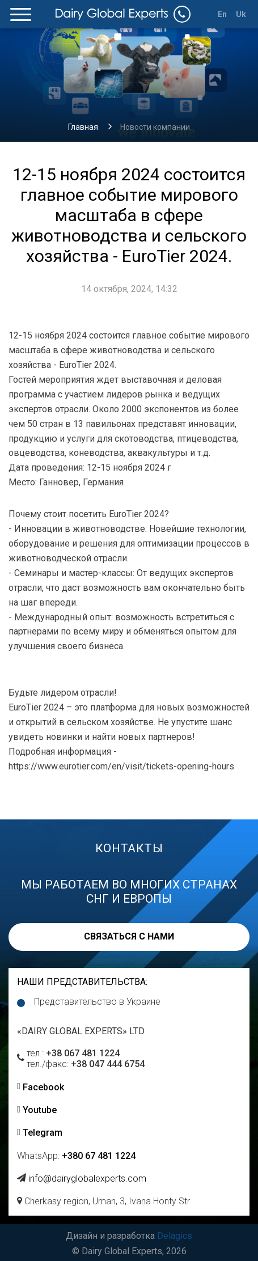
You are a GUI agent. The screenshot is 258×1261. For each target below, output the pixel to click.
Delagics (174, 1235)
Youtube (40, 1110)
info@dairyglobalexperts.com (87, 1178)
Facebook (43, 1087)
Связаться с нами (129, 936)
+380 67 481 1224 (99, 1155)
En (222, 14)
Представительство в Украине (97, 1001)
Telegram (42, 1132)
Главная (83, 127)
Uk (241, 14)
